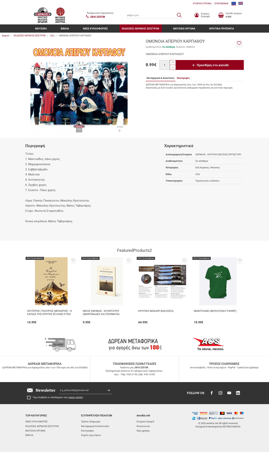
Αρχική (5, 35)
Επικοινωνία (143, 426)
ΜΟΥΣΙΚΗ (41, 28)
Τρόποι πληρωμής (91, 421)
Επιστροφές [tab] (183, 78)
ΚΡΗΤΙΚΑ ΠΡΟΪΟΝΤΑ (221, 28)
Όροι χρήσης (143, 430)
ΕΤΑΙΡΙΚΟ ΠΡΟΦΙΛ (202, 3)
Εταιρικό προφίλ (145, 421)
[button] (239, 42)
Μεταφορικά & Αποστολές (95, 426)
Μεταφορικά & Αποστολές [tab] (160, 78)
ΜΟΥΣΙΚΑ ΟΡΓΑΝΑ (184, 28)
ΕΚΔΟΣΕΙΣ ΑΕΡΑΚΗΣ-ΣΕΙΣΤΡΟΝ (140, 28)
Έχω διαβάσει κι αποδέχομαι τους (58, 397)
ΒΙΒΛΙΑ (65, 28)
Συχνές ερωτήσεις (91, 435)
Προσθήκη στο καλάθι (213, 65)
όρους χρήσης (76, 397)
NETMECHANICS (231, 426)
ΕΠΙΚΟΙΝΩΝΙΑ (221, 3)
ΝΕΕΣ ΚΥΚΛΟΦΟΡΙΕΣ (95, 28)
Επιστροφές (87, 430)
